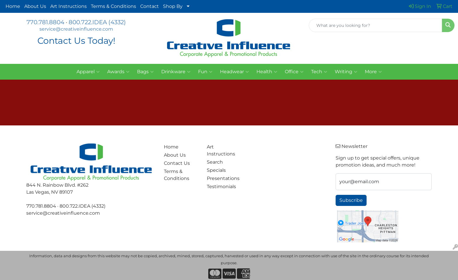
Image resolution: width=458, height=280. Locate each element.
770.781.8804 (45, 22)
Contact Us (177, 163)
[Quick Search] (375, 25)
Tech (319, 71)
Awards (118, 71)
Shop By (173, 6)
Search (215, 162)
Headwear (234, 71)
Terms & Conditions (113, 6)
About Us (35, 6)
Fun (205, 71)
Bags (145, 71)
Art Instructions (68, 6)
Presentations (223, 178)
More (373, 71)
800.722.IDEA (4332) (97, 22)
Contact (149, 6)
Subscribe (351, 200)
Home (13, 6)
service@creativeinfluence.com (76, 29)
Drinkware (175, 71)
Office (294, 71)
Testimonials (221, 186)
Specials (216, 170)
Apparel (88, 71)
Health (266, 71)
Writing (346, 71)
